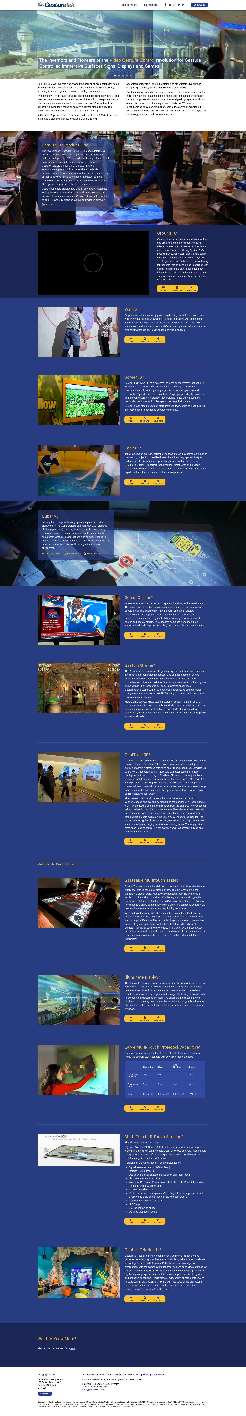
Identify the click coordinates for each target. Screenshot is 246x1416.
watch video (51, 553)
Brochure (177, 288)
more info (73, 553)
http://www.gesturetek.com (152, 1374)
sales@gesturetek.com (93, 1389)
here (72, 1348)
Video (163, 288)
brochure (48, 204)
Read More (191, 288)
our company (129, 5)
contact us (199, 4)
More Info (158, 841)
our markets (150, 5)
